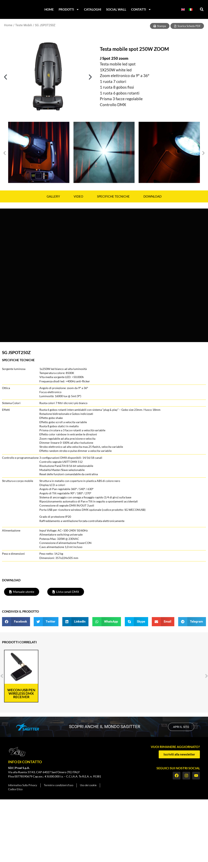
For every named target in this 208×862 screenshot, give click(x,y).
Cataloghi (92, 9)
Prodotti (69, 9)
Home (49, 9)
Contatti (141, 9)
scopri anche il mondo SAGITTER (104, 726)
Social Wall (116, 9)
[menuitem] (183, 9)
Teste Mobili (23, 25)
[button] (201, 9)
